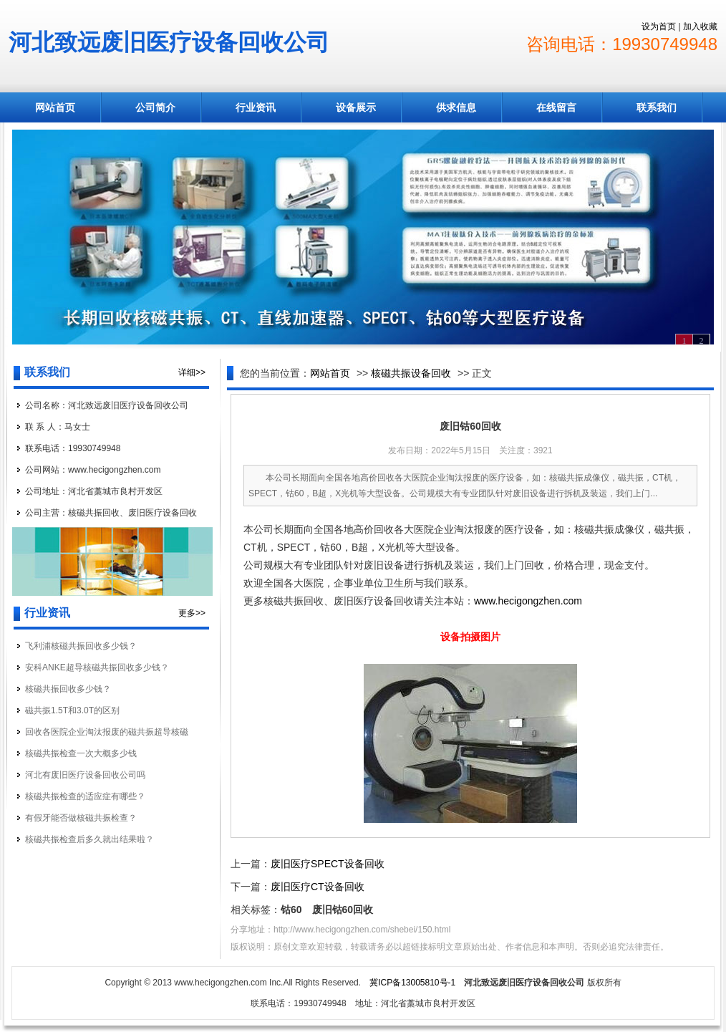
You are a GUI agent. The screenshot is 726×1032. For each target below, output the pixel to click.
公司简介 (155, 107)
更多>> (191, 613)
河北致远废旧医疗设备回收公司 (169, 42)
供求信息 (456, 107)
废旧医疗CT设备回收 (317, 886)
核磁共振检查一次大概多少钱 (81, 753)
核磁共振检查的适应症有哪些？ (85, 796)
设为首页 (659, 26)
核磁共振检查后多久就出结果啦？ (89, 839)
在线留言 (556, 107)
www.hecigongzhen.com (528, 601)
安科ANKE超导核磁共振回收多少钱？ (97, 667)
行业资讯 (256, 107)
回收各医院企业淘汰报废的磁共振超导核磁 (106, 732)
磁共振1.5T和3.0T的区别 (72, 710)
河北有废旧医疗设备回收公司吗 (85, 775)
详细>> (191, 372)
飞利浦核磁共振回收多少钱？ (81, 646)
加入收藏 (700, 26)
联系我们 (657, 107)
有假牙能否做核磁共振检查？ (81, 818)
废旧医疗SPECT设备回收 (327, 863)
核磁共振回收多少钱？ (68, 689)
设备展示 (356, 107)
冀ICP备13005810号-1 (412, 983)
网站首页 (55, 107)
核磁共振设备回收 (411, 373)
